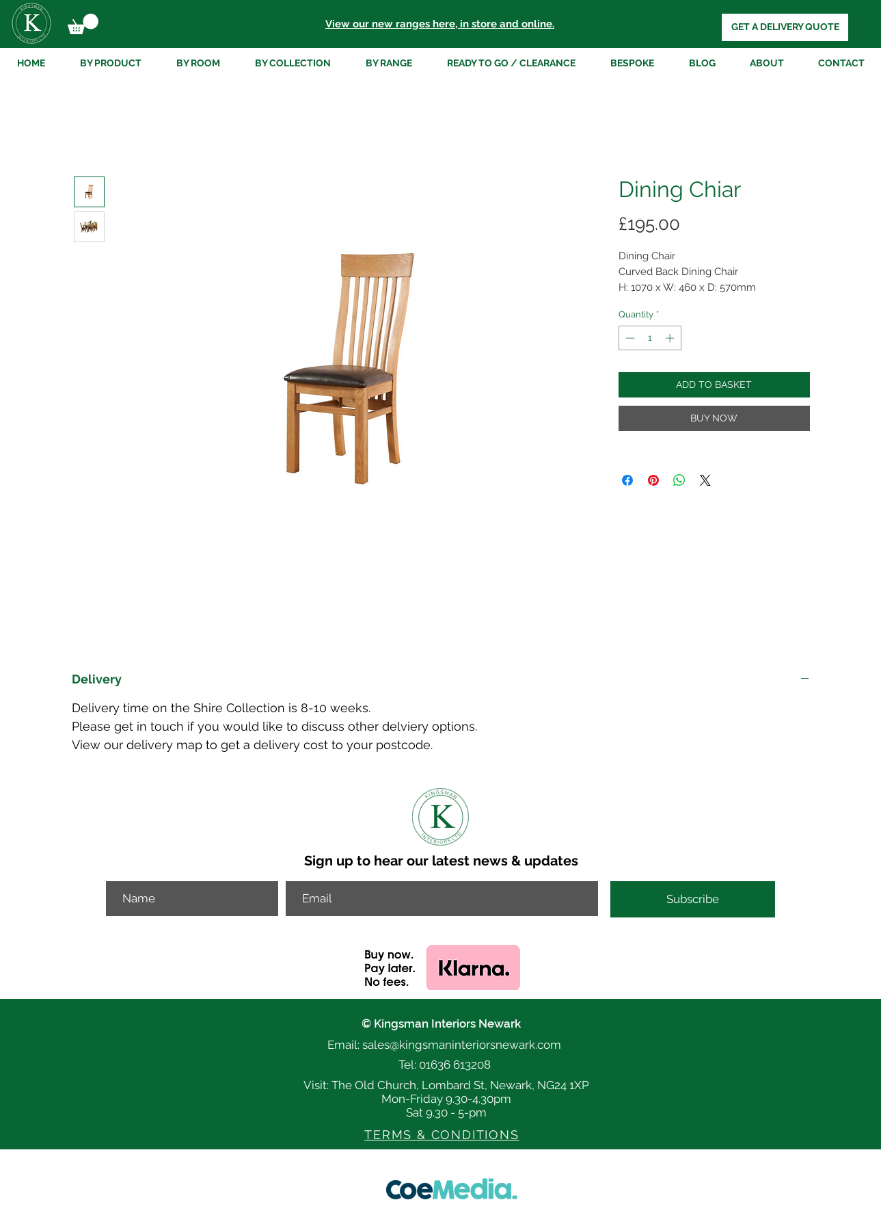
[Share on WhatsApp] (679, 480)
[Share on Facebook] (627, 480)
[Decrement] (629, 338)
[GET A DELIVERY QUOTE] (785, 27)
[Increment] (671, 338)
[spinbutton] (649, 338)
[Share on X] (705, 480)
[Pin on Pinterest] (653, 480)
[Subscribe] (692, 899)
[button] (83, 24)
